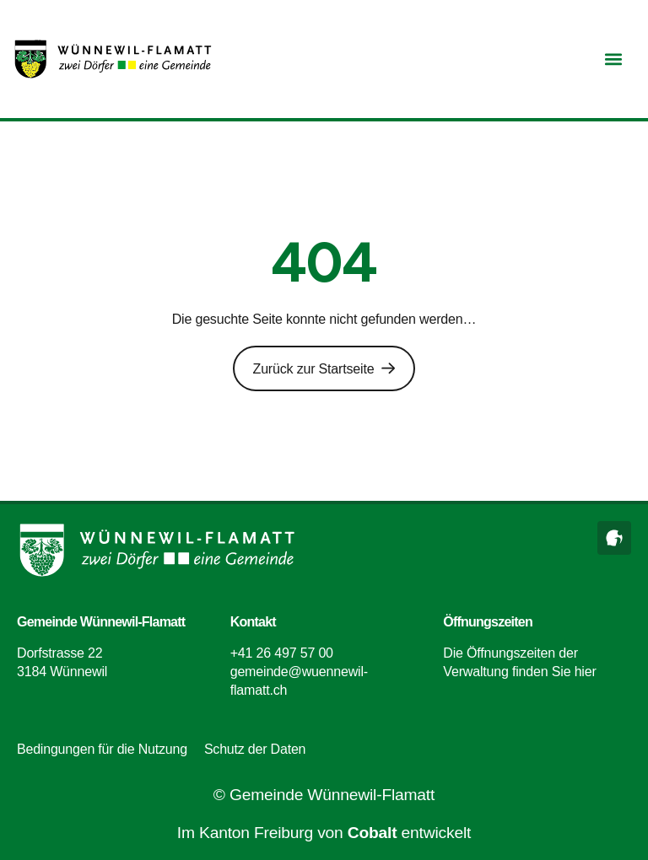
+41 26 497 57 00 (281, 652)
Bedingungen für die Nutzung (102, 749)
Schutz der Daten (254, 749)
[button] (613, 59)
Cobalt (372, 832)
